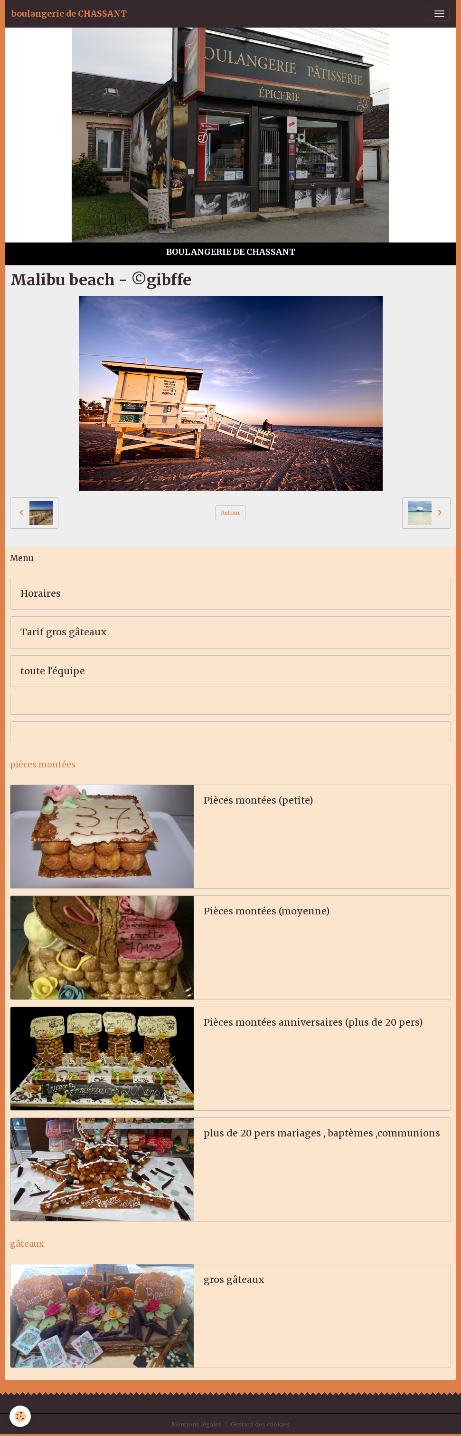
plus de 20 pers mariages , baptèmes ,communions (322, 1133)
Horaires (40, 593)
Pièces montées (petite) (258, 800)
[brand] (69, 14)
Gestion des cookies (260, 1424)
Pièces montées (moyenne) (267, 911)
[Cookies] (20, 1416)
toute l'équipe (52, 671)
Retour (230, 512)
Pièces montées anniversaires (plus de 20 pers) (313, 1022)
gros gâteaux (234, 1279)
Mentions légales (196, 1424)
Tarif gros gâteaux (63, 632)
